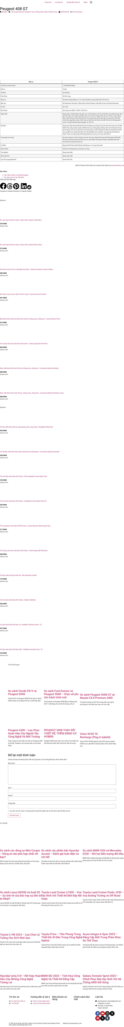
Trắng (38, 12)
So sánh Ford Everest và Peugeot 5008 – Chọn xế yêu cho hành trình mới (61, 694)
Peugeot (28, 12)
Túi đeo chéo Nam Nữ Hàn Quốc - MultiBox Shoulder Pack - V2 (21, 649)
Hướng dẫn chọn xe (73, 2)
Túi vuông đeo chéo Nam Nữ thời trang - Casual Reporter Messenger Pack (25, 526)
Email (10, 795)
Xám (41, 12)
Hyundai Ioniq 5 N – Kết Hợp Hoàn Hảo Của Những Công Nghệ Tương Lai (20, 979)
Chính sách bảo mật (82, 998)
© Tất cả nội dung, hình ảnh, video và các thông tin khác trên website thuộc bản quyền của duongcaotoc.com (34, 1024)
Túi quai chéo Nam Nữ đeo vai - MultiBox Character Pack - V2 (21, 625)
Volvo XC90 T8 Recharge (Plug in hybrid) (95, 735)
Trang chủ (48, 2)
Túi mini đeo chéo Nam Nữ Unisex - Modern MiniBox (18, 600)
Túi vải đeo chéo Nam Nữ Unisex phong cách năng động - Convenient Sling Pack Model (29, 452)
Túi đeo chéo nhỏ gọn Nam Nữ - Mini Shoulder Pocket (18, 575)
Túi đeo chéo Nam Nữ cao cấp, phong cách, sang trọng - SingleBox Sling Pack (26, 427)
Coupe (16, 12)
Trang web (11, 803)
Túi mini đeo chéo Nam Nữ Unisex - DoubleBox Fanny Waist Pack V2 (23, 501)
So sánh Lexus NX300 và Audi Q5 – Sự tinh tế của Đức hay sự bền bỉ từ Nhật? (20, 895)
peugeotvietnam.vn (117, 165)
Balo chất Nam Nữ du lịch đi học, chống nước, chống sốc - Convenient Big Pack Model (29, 368)
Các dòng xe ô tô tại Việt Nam (14, 177)
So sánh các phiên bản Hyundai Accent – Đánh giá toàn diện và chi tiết (60, 854)
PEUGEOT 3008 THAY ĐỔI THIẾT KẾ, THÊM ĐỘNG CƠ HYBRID (60, 733)
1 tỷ (12, 12)
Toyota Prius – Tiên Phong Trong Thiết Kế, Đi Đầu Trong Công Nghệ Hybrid (61, 937)
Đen (20, 12)
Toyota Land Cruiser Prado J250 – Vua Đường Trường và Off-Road (103, 894)
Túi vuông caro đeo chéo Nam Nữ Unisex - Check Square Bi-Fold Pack (23, 344)
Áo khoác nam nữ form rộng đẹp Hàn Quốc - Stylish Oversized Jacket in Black (26, 269)
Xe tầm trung (52, 12)
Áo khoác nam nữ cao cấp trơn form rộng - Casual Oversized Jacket (23, 294)
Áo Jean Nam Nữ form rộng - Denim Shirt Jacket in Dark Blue (20, 220)
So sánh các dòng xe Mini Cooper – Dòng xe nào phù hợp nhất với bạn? (20, 854)
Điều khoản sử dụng (59, 998)
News (86, 2)
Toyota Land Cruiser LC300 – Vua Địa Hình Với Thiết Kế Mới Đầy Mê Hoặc (61, 895)
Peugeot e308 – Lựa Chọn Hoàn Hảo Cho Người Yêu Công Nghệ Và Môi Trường (24, 733)
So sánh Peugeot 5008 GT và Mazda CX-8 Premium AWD (97, 696)
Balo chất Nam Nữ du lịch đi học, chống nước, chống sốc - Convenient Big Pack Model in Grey (32, 393)
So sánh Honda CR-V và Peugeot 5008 (22, 692)
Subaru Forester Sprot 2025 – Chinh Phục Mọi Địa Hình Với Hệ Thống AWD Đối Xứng (102, 979)
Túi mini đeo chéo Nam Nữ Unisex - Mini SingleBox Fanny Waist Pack (23, 476)
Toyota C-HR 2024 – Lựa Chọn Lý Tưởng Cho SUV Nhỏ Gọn (20, 936)
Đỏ (23, 12)
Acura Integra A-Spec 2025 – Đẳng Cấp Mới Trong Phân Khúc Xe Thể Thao (102, 937)
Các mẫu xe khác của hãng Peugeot (16, 175)
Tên (10, 788)
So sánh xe (59, 2)
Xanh (46, 12)
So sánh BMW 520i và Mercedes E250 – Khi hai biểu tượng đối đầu (103, 852)
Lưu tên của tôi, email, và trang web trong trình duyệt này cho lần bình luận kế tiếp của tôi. (40, 811)
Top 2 (33, 12)
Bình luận (12, 763)
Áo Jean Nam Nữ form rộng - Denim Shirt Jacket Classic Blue (21, 245)
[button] (91, 2)
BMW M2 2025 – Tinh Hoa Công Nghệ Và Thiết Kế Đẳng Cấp (60, 977)
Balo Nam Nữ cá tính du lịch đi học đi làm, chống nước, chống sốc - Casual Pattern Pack (30, 319)
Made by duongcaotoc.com (72, 1023)
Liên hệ (99, 997)
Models (4, 12)
